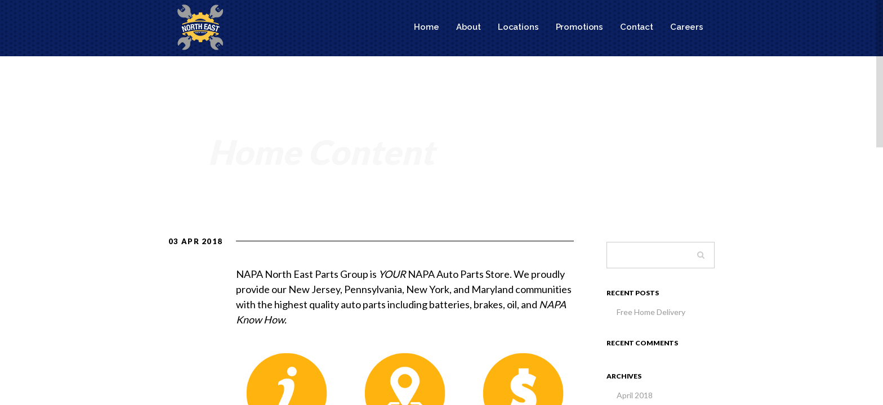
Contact (636, 27)
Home (426, 27)
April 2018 (635, 395)
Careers (686, 27)
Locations (518, 27)
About (468, 27)
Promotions (580, 27)
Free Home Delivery (651, 312)
